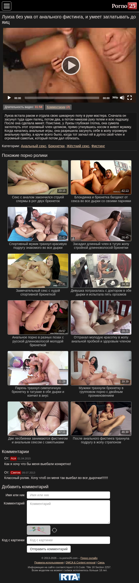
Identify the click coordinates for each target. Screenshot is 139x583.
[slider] (62, 98)
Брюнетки (56, 146)
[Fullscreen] (129, 98)
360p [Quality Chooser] (115, 97)
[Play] (69, 65)
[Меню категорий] (6, 5)
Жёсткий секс (78, 146)
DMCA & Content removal (80, 562)
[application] (69, 65)
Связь (101, 562)
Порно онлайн (88, 558)
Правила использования (49, 562)
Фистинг (98, 146)
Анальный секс (33, 146)
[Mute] (122, 98)
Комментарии (56, 107)
